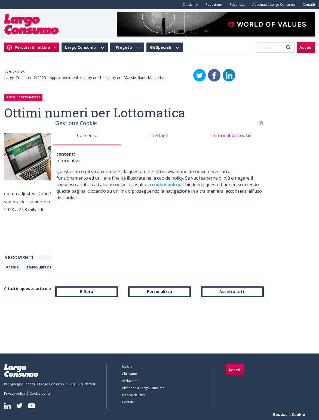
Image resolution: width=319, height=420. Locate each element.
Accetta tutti (232, 291)
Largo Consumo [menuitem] (80, 47)
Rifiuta (86, 291)
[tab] (87, 137)
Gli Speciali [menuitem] (160, 47)
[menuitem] (189, 4)
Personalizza (159, 291)
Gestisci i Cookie (289, 414)
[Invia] (288, 47)
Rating (12, 267)
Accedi (305, 47)
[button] (260, 123)
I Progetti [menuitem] (123, 47)
